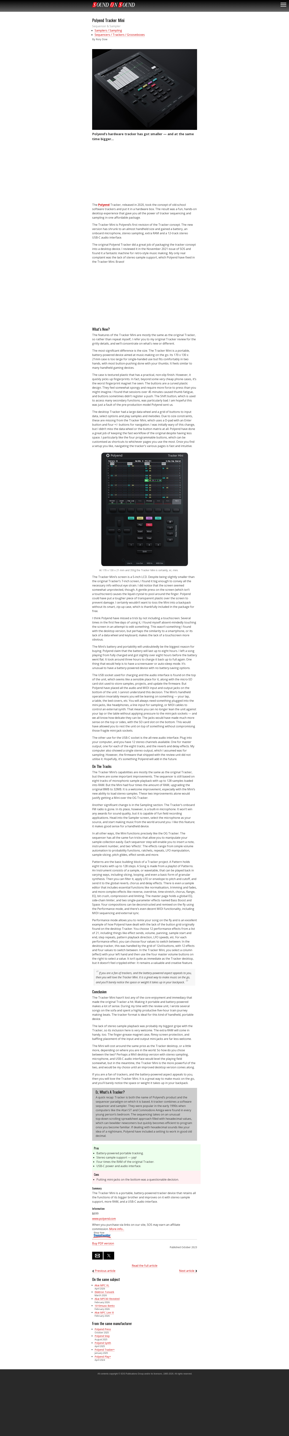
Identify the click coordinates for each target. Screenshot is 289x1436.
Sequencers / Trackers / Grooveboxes (120, 35)
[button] (144, 89)
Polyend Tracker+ (105, 1349)
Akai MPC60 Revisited (107, 1298)
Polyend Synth (103, 1343)
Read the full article (144, 1266)
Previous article (105, 1271)
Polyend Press (103, 1329)
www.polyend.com (104, 1219)
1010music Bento (105, 1305)
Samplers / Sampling (108, 30)
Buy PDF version (103, 1243)
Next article (186, 1271)
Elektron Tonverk (104, 1292)
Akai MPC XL (102, 1285)
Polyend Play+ (103, 1356)
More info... (116, 1229)
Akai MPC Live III (104, 1312)
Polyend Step (102, 1336)
